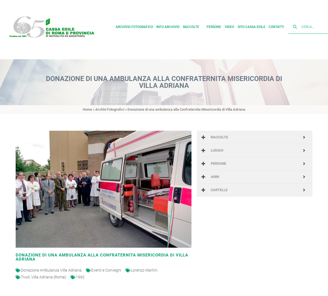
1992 (80, 277)
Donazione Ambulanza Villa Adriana (51, 270)
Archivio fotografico (134, 26)
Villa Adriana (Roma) (48, 277)
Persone (214, 26)
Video (229, 26)
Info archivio (167, 26)
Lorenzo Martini (144, 270)
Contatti (276, 26)
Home (87, 109)
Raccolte (193, 26)
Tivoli (25, 277)
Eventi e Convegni (106, 270)
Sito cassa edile (251, 26)
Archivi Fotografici (109, 109)
